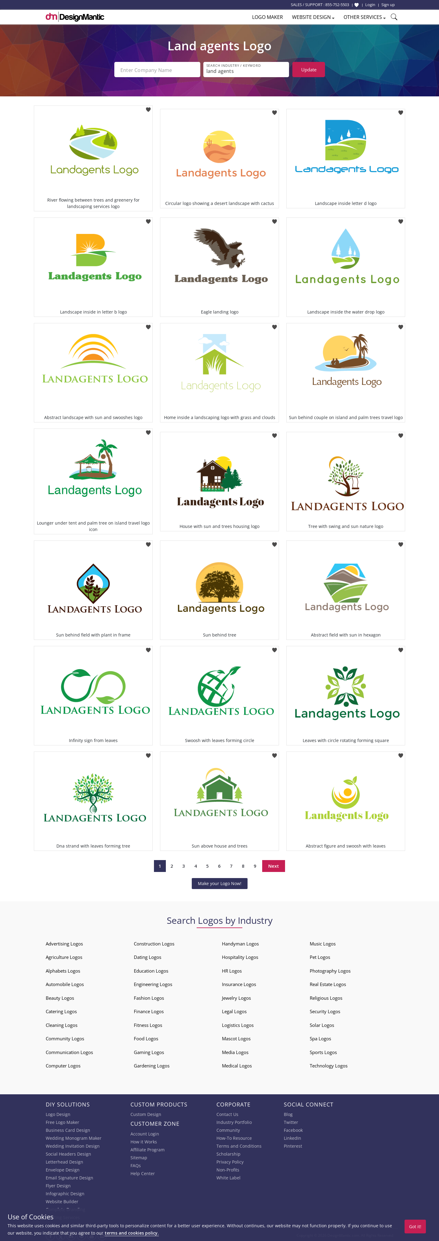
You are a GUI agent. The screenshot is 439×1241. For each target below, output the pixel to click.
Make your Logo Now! (219, 882)
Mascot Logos (236, 1037)
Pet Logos (320, 956)
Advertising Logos (64, 942)
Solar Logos (322, 1024)
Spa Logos (320, 1037)
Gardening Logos (152, 1064)
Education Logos (151, 970)
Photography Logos (330, 970)
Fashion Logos (149, 997)
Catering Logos (61, 1010)
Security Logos (325, 1010)
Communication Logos (69, 1051)
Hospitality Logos (240, 956)
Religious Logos (326, 997)
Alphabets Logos (63, 970)
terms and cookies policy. (132, 1233)
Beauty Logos (60, 997)
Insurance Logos (239, 983)
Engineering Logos (153, 983)
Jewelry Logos (236, 997)
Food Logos (146, 1037)
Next (273, 865)
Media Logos (235, 1051)
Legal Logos (234, 1010)
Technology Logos (329, 1064)
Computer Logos (63, 1064)
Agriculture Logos (64, 956)
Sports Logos (323, 1051)
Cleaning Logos (61, 1024)
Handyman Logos (240, 942)
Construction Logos (154, 942)
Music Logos (323, 942)
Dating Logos (147, 956)
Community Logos (65, 1037)
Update (308, 69)
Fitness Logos (148, 1024)
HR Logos (232, 970)
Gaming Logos (149, 1051)
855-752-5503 (337, 4)
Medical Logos (237, 1064)
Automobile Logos (65, 983)
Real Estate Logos (328, 983)
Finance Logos (149, 1010)
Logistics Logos (238, 1024)
